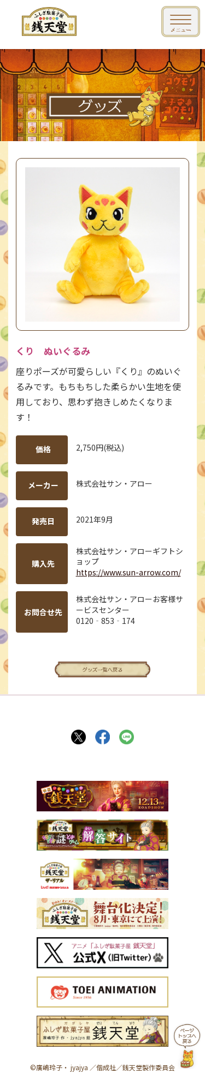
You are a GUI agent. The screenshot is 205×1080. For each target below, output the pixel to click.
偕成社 (106, 1067)
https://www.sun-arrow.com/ (128, 572)
